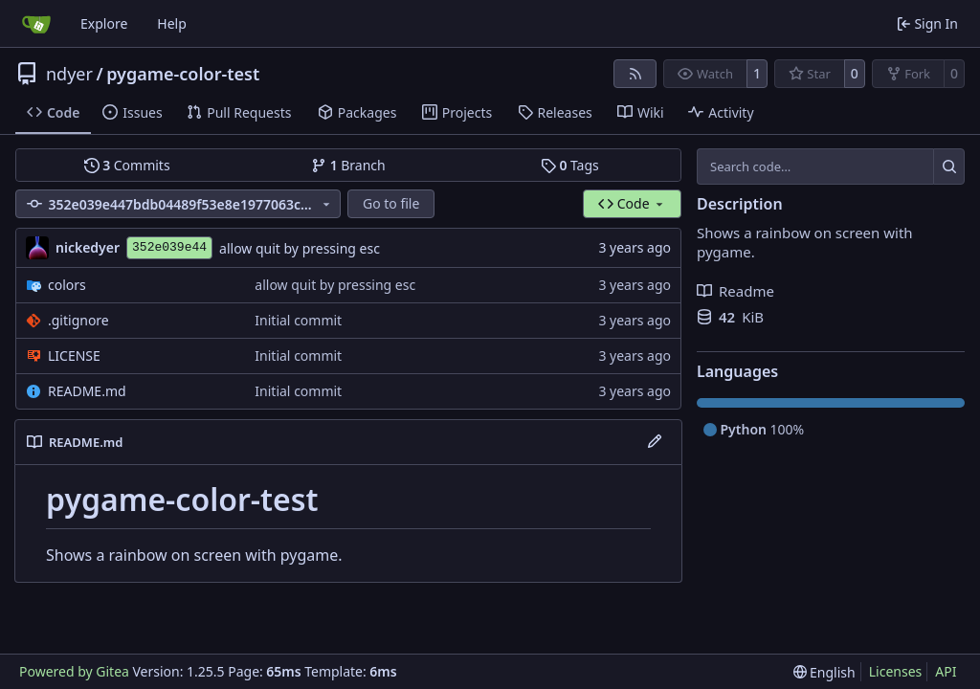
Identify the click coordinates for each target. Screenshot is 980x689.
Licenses (896, 671)
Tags (570, 165)
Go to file (391, 203)
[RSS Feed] (635, 73)
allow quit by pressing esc (299, 248)
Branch (348, 165)
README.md (87, 391)
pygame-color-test (182, 73)
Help (172, 23)
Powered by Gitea (74, 671)
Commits (127, 165)
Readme (735, 290)
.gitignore (78, 320)
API (945, 671)
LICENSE (74, 355)
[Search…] (949, 166)
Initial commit (298, 320)
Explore (103, 23)
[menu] (824, 672)
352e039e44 (169, 247)
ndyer (69, 73)
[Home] (36, 24)
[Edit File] (654, 442)
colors (67, 285)
